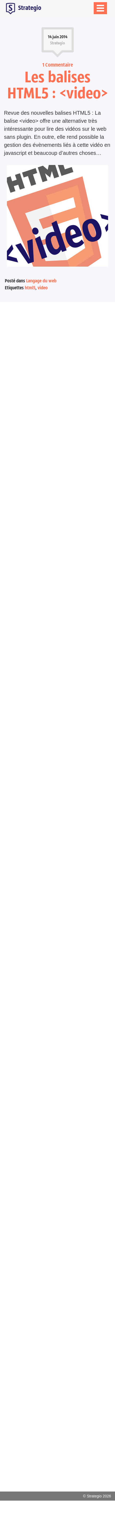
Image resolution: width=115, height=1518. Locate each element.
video (43, 288)
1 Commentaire (57, 65)
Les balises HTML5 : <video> (57, 85)
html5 (30, 288)
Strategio (22, 8)
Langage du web (41, 281)
